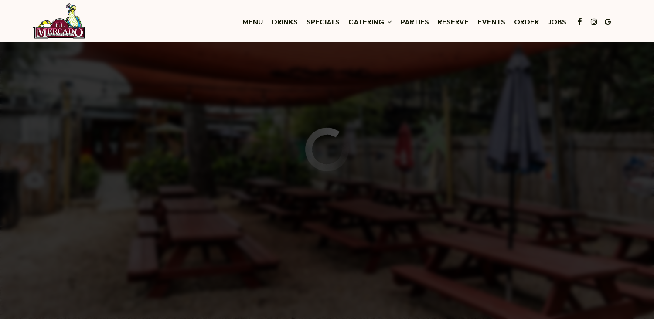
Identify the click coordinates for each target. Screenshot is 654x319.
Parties (415, 21)
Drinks (285, 21)
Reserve (453, 21)
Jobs (557, 21)
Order (526, 21)
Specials (323, 21)
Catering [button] (370, 21)
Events (491, 21)
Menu (252, 21)
